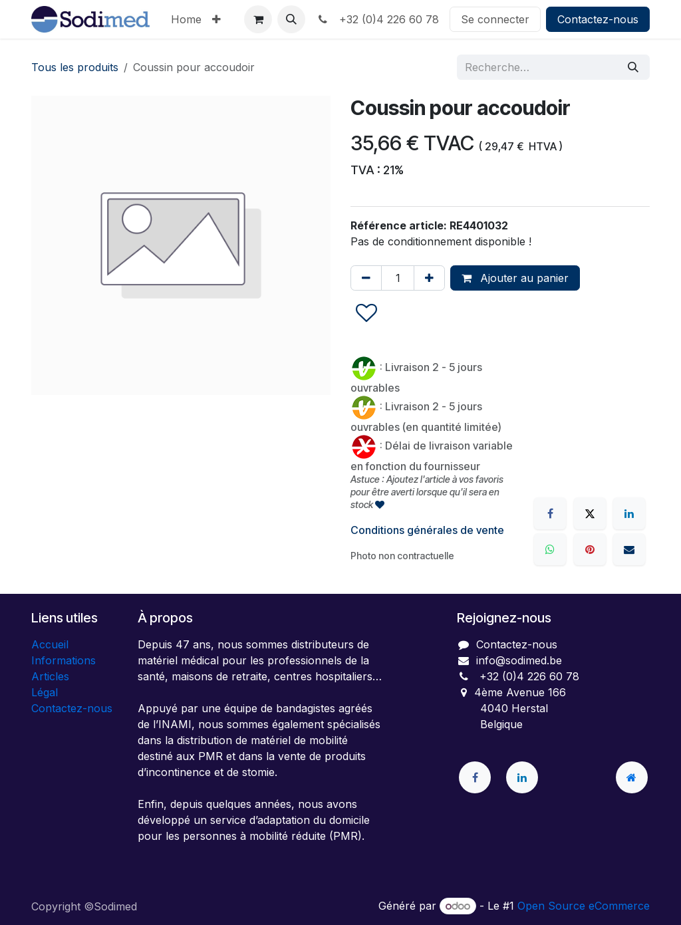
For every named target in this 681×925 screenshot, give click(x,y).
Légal (44, 692)
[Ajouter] (429, 278)
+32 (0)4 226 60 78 (377, 19)
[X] (590, 513)
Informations (63, 660)
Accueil (49, 644)
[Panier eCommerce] (258, 19)
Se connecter (495, 19)
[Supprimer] (366, 278)
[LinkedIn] (629, 513)
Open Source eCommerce (583, 905)
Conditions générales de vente (427, 530)
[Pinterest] (590, 549)
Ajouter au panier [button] (515, 278)
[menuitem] (186, 19)
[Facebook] (550, 513)
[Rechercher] (633, 67)
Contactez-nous (597, 19)
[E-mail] (629, 549)
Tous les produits (74, 67)
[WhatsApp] (550, 549)
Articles (50, 676)
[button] (291, 19)
